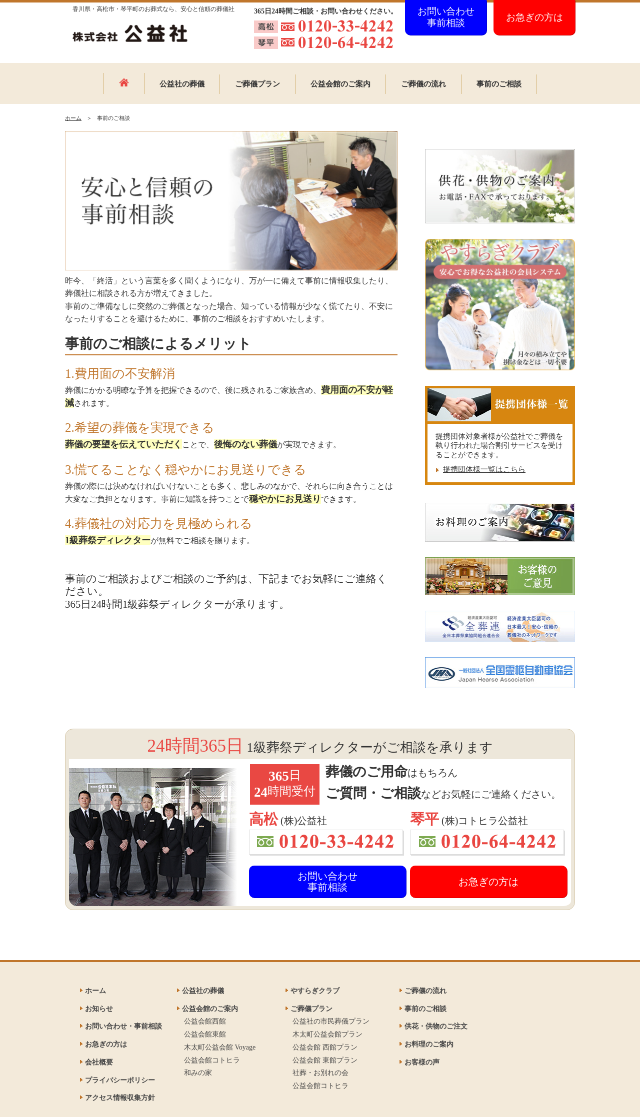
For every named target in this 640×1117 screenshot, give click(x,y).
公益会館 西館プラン (325, 1047)
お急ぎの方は (534, 17)
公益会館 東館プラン (325, 1060)
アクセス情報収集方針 (120, 1098)
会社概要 (99, 1062)
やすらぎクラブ (315, 991)
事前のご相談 (499, 84)
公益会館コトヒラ (212, 1060)
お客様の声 (422, 1062)
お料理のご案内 (429, 1044)
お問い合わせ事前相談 (446, 17)
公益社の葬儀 (182, 84)
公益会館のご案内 (340, 84)
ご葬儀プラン (257, 84)
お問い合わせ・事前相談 (123, 1026)
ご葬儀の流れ (423, 84)
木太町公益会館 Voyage (220, 1047)
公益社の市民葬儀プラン (331, 1021)
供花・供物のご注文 (436, 1026)
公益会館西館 (205, 1021)
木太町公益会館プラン (327, 1034)
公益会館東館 (205, 1034)
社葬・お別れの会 (320, 1073)
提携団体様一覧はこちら (484, 469)
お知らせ (99, 1009)
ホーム (73, 118)
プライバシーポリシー (120, 1080)
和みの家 (198, 1073)
